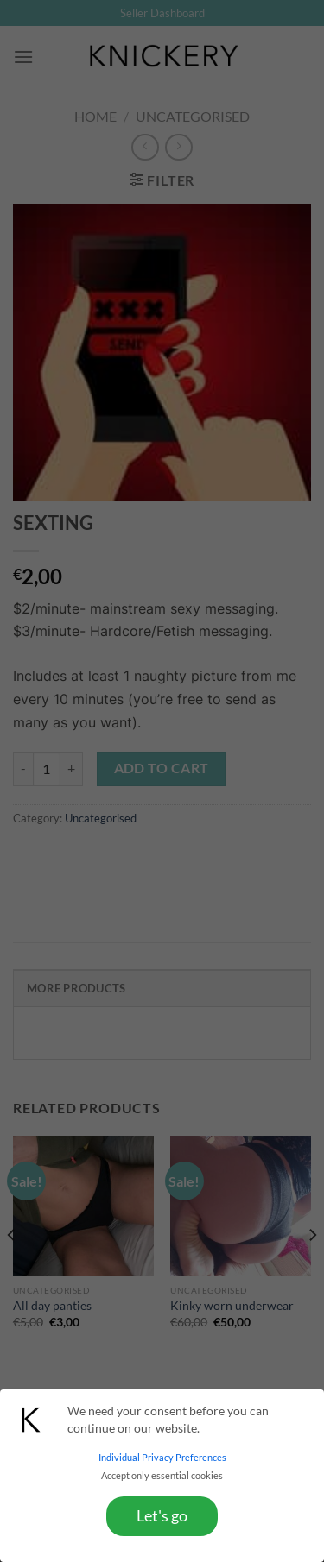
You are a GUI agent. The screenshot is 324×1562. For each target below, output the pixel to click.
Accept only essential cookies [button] (162, 1476)
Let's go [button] (162, 1516)
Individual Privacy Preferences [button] (162, 1457)
